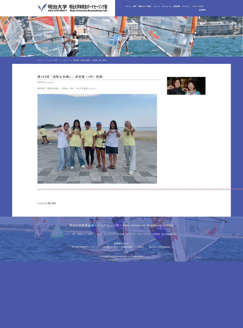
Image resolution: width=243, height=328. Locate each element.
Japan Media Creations (126, 260)
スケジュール (166, 6)
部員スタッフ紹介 (144, 6)
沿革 (134, 6)
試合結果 (176, 6)
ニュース (156, 6)
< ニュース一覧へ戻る (46, 203)
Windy (140, 247)
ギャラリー (186, 6)
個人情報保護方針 (169, 234)
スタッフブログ (198, 6)
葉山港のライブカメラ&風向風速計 (118, 247)
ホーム (128, 6)
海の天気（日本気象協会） (160, 247)
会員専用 (202, 10)
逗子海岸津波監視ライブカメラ (85, 247)
